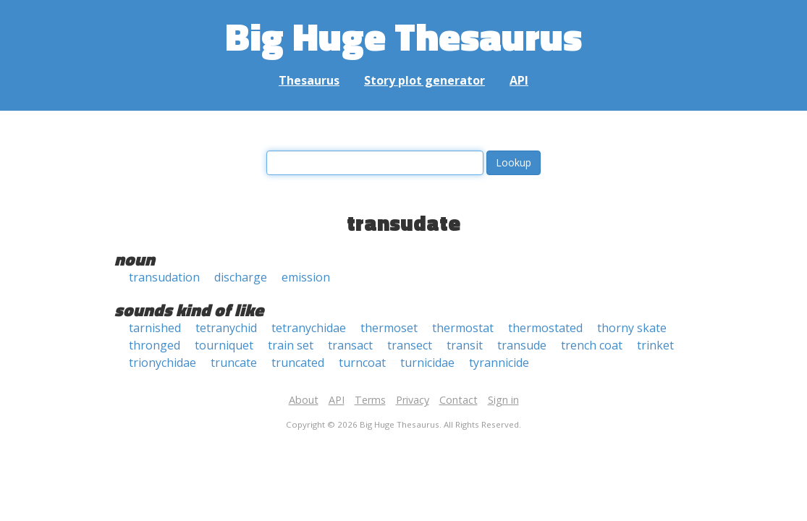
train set (290, 345)
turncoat (362, 362)
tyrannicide (499, 362)
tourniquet (224, 345)
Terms (370, 400)
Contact (458, 400)
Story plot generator (424, 80)
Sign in (503, 400)
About (303, 400)
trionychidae (162, 362)
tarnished (155, 328)
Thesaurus (309, 80)
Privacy (412, 400)
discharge (240, 277)
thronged (154, 345)
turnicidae (427, 362)
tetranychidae (308, 328)
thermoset (389, 328)
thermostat (463, 328)
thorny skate (632, 328)
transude (521, 345)
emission (306, 277)
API (519, 80)
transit (465, 345)
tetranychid (226, 328)
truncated (297, 362)
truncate (234, 362)
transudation (164, 277)
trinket (655, 345)
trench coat (591, 345)
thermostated (545, 328)
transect (409, 345)
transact (350, 345)
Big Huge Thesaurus (403, 36)
